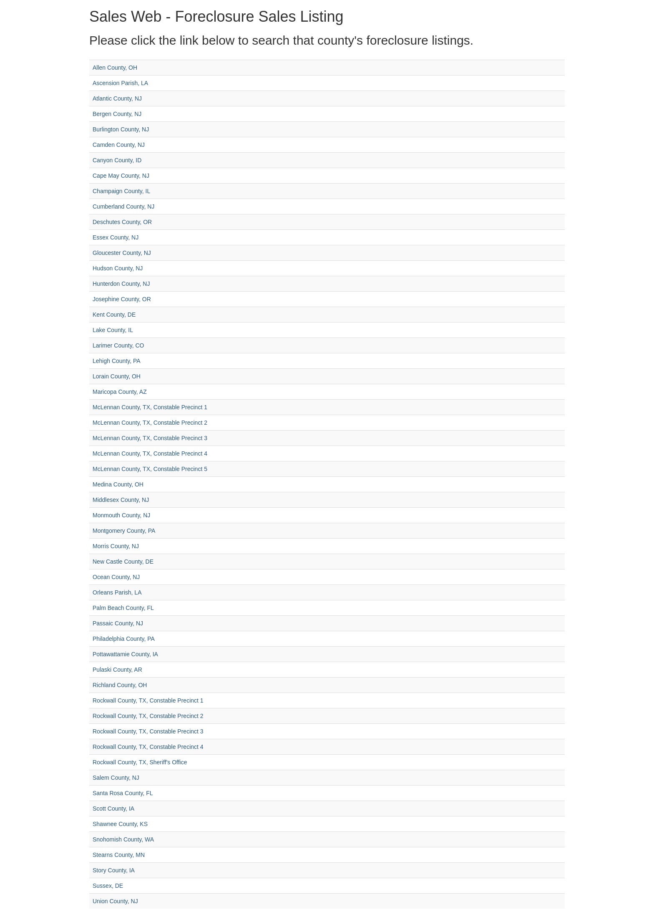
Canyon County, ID (117, 160)
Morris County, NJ (116, 546)
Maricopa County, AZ (120, 391)
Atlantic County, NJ (117, 98)
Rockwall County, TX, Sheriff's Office (140, 762)
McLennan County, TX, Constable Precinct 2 (150, 422)
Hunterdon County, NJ (121, 283)
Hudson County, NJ (118, 268)
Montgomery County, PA (124, 530)
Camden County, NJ (119, 144)
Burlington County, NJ (121, 129)
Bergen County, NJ (117, 114)
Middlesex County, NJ (121, 499)
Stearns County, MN (119, 855)
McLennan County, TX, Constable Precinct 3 (150, 438)
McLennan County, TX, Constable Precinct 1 (150, 407)
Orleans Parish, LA (117, 592)
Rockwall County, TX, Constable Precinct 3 (148, 731)
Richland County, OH (120, 685)
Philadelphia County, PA (124, 638)
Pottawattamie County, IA (125, 654)
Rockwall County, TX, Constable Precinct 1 (148, 700)
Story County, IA (114, 870)
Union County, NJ (115, 901)
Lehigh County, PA (117, 361)
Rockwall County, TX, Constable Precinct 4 (148, 746)
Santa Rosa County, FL (123, 793)
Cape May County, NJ (121, 175)
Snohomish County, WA (123, 839)
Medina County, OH (118, 484)
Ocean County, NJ (116, 577)
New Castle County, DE (123, 561)
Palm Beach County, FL (123, 608)
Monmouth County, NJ (121, 515)
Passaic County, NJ (118, 623)
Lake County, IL (113, 330)
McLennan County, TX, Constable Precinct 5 (150, 469)
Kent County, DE (114, 314)
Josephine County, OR (122, 299)
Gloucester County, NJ (122, 252)
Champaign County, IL (121, 191)
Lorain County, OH (117, 376)
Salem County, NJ (116, 777)
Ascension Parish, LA (120, 83)
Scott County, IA (113, 808)
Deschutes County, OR (122, 222)
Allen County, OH (115, 67)
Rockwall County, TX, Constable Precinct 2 (148, 716)
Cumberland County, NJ (123, 206)
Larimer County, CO (118, 345)
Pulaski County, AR (117, 669)
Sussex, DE (108, 885)
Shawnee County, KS (120, 824)
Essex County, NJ (115, 237)
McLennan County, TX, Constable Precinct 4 (150, 453)
